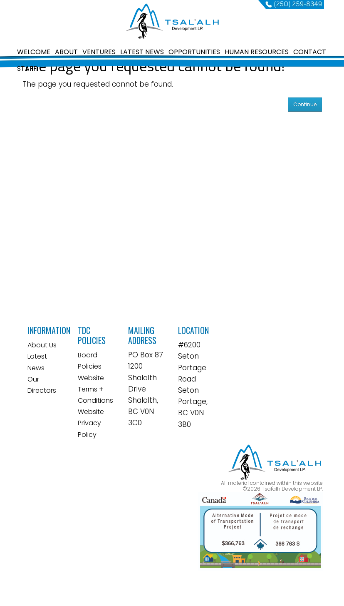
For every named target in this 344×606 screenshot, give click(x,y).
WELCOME (33, 52)
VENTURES (99, 52)
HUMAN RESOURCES (257, 52)
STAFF (27, 68)
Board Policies (89, 360)
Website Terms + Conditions (95, 389)
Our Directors (41, 384)
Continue (305, 104)
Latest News (37, 362)
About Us (42, 345)
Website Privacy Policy (91, 423)
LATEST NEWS (142, 52)
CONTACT (309, 52)
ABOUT (66, 52)
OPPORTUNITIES (194, 52)
